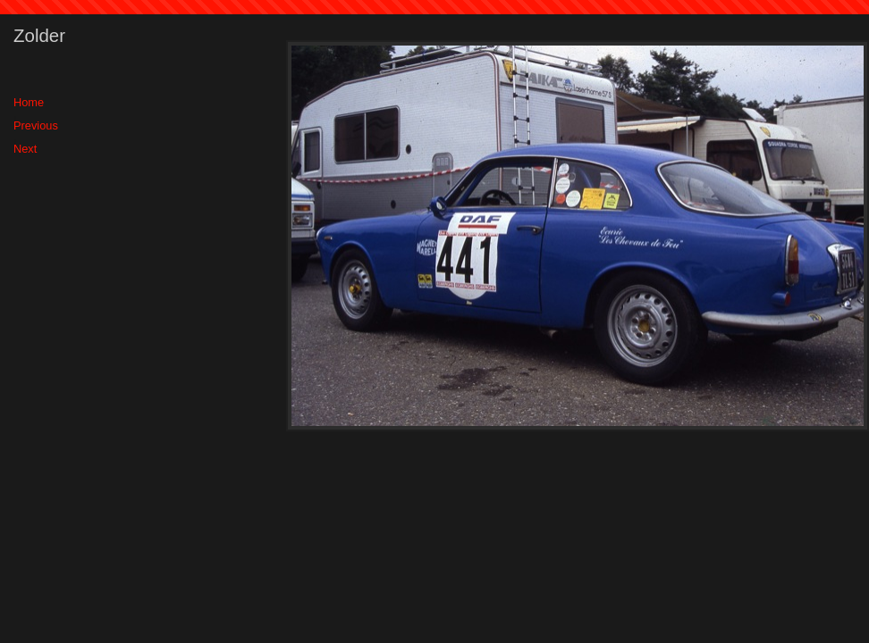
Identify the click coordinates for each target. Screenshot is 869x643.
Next (25, 148)
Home (28, 102)
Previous (35, 125)
